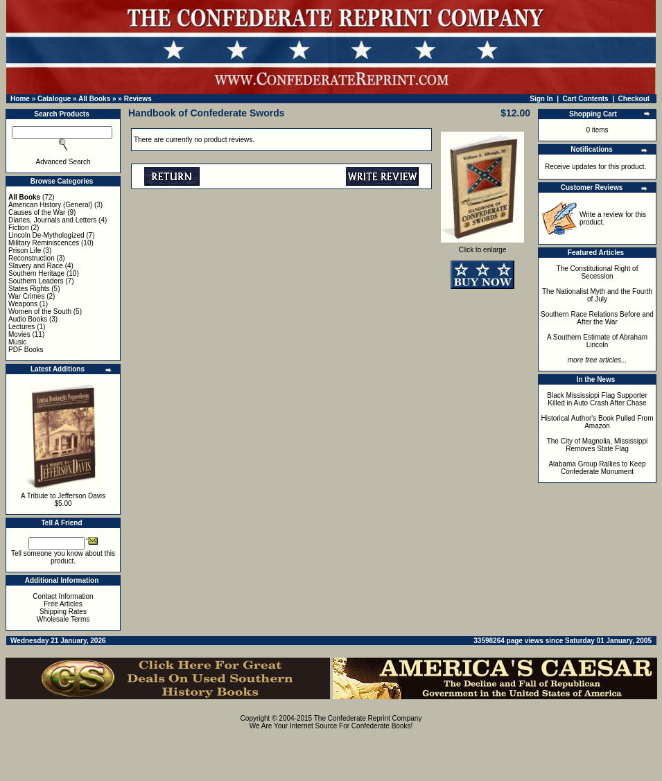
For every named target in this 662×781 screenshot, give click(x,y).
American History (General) (50, 205)
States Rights (28, 288)
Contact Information (63, 596)
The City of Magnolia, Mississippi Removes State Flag (597, 445)
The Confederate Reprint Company (368, 718)
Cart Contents (586, 99)
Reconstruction (31, 258)
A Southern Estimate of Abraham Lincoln (597, 341)
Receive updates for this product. (595, 166)
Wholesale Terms (63, 619)
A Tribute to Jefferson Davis (63, 496)
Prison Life (24, 250)
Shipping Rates (63, 611)
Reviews (138, 99)
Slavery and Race (35, 266)
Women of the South (39, 311)
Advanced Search (63, 162)
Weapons (22, 304)
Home (20, 99)
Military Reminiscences (43, 243)
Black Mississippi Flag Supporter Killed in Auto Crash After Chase (597, 399)
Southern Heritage (36, 273)
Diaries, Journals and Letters (52, 220)
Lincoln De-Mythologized (46, 235)
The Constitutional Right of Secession (597, 272)
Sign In (541, 99)
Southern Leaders (36, 281)
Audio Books (27, 319)
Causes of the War (36, 212)
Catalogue (54, 99)
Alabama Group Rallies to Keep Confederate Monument (596, 467)
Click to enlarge (482, 247)
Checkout (634, 99)
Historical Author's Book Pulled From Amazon (597, 422)
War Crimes (26, 296)
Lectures (21, 327)
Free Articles (63, 604)
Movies (19, 334)
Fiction (18, 227)
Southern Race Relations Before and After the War (597, 318)
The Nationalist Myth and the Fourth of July (597, 295)
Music (17, 342)
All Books (94, 99)
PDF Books (26, 349)
